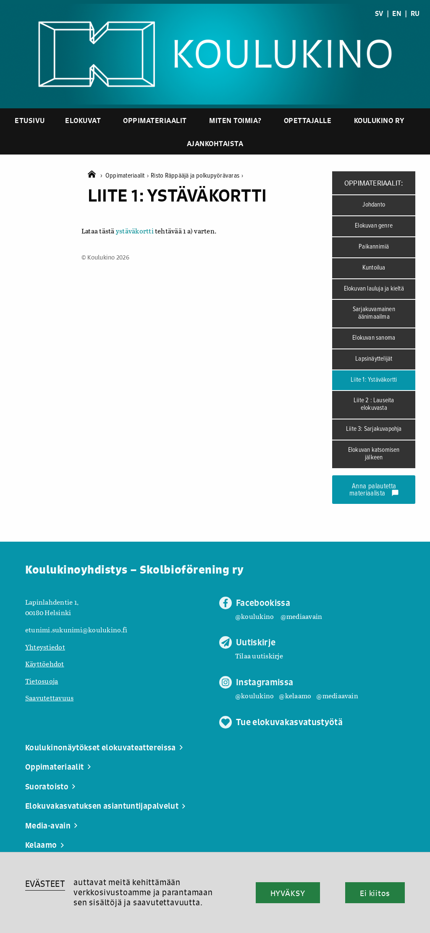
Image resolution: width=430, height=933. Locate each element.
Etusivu (30, 120)
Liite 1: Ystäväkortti (374, 380)
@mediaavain (301, 616)
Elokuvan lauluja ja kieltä (374, 289)
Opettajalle (308, 120)
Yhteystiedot (45, 647)
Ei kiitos (375, 893)
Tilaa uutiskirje (259, 655)
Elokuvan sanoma (373, 338)
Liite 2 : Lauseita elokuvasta (374, 404)
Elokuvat (83, 120)
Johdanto (373, 205)
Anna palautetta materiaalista (374, 490)
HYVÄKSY (287, 893)
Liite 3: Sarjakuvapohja (374, 429)
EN (396, 13)
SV (379, 13)
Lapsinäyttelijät (373, 359)
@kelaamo (295, 695)
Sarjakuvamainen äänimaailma (374, 313)
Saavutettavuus (49, 697)
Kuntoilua (373, 268)
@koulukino (254, 616)
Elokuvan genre (374, 226)
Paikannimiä (374, 247)
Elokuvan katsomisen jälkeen (374, 454)
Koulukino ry (379, 120)
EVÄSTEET (45, 883)
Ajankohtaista (215, 143)
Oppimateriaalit (155, 120)
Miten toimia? (235, 120)
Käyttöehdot (44, 663)
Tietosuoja (41, 681)
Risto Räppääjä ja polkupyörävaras (197, 175)
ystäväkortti (135, 231)
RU (415, 13)
